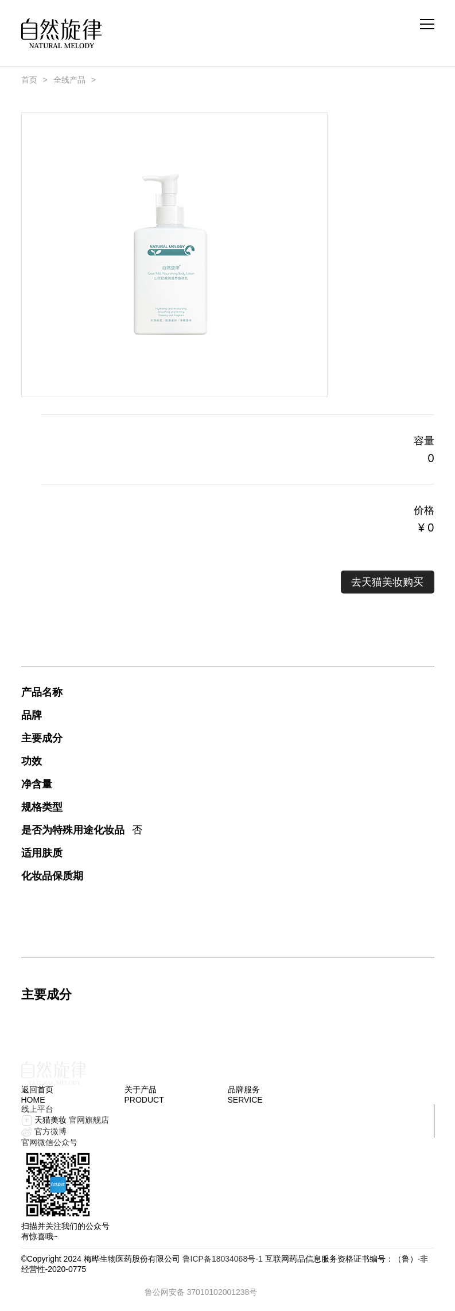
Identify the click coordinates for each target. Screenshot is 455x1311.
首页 (29, 79)
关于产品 (141, 1089)
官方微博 (50, 1131)
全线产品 (69, 79)
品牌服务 (244, 1089)
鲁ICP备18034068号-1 (222, 1258)
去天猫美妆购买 (387, 582)
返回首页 (37, 1089)
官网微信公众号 (49, 1142)
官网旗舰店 (89, 1119)
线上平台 (37, 1109)
